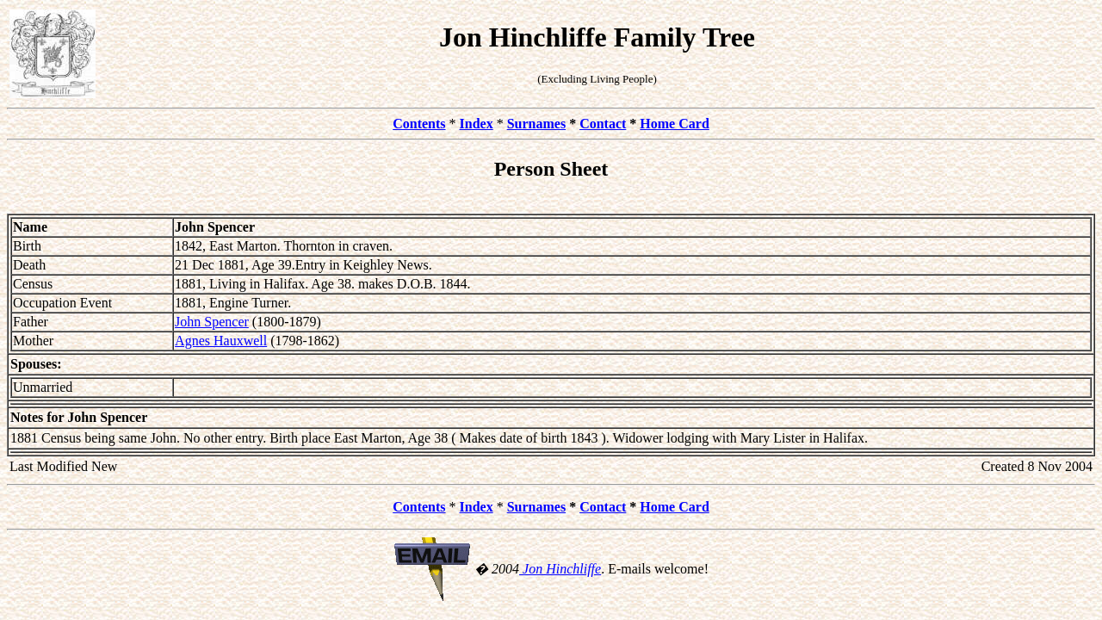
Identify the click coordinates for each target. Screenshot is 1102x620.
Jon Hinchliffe (560, 568)
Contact (602, 123)
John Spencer (212, 321)
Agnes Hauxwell (221, 340)
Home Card (674, 123)
